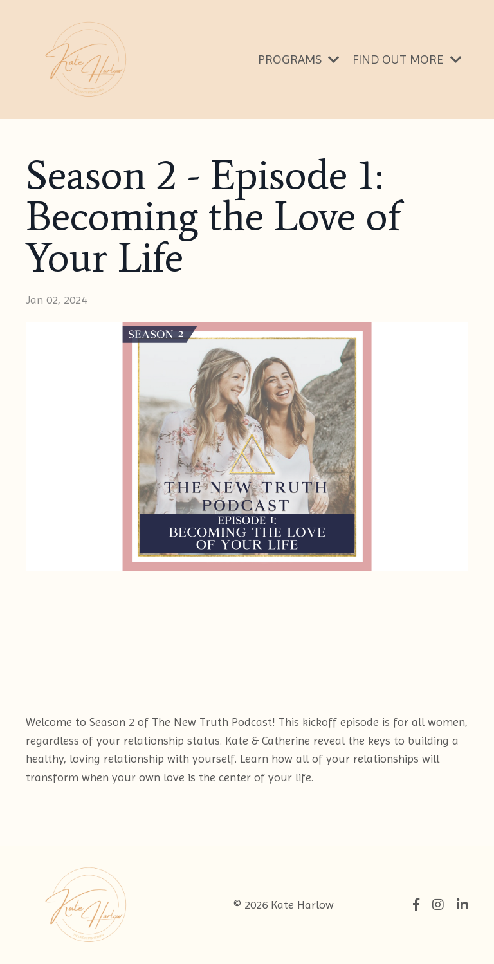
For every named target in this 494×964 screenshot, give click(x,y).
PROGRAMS (299, 59)
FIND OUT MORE (407, 59)
